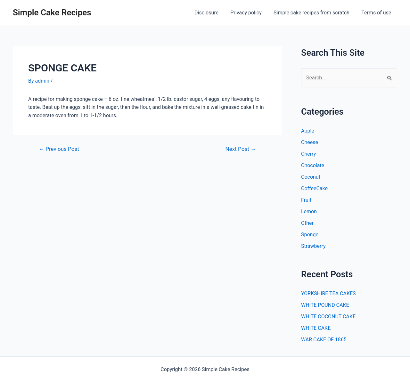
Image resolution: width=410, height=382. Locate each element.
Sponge (309, 235)
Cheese (309, 142)
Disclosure (213, 13)
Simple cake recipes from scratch (314, 13)
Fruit (306, 200)
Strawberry (313, 246)
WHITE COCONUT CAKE (328, 316)
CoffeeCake (314, 188)
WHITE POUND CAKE (325, 305)
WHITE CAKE (316, 328)
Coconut (310, 177)
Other (307, 223)
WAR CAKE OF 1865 (324, 340)
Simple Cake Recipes (52, 12)
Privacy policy (250, 13)
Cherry (308, 154)
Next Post (241, 149)
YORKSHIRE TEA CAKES (328, 293)
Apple (307, 131)
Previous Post (59, 149)
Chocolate (312, 165)
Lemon (309, 211)
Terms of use (377, 13)
